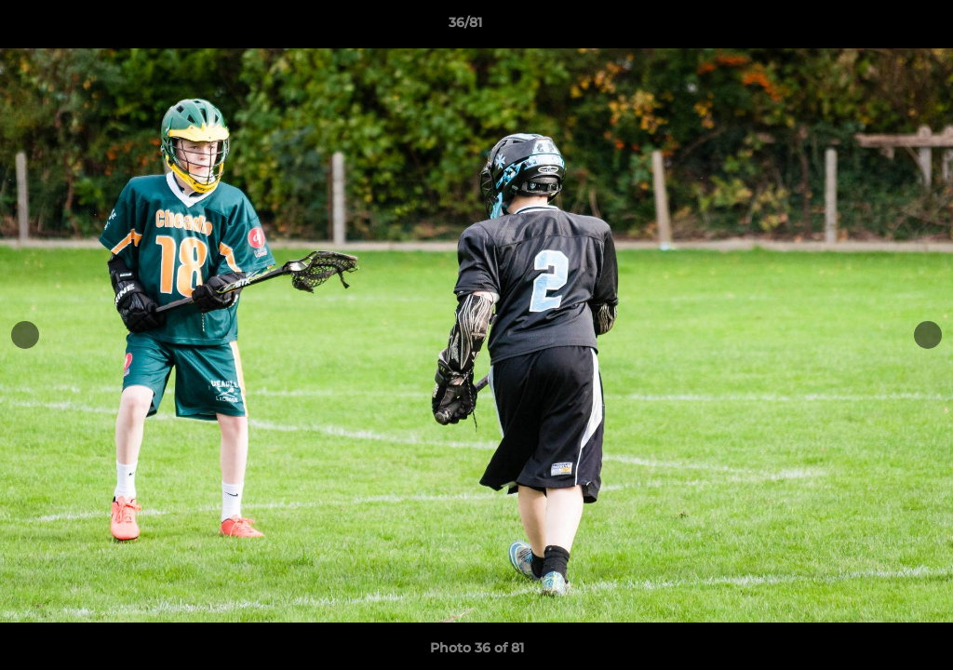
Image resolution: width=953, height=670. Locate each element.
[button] (875, 27)
